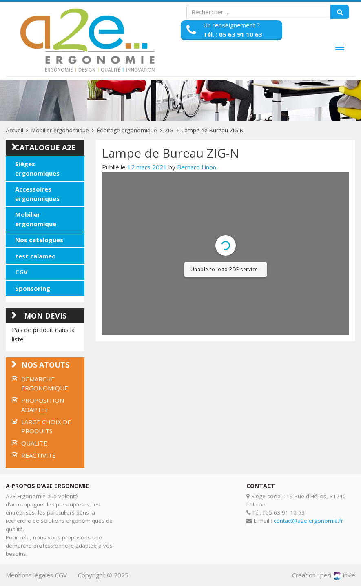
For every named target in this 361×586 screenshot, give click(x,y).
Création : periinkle (323, 575)
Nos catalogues (39, 240)
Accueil (14, 130)
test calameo (35, 256)
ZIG (169, 130)
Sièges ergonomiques (37, 168)
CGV (21, 272)
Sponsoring (32, 288)
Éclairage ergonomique (127, 130)
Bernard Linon (196, 167)
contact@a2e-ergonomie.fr (308, 520)
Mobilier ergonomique (60, 130)
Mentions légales (29, 575)
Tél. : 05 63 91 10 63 (232, 34)
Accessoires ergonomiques (37, 194)
